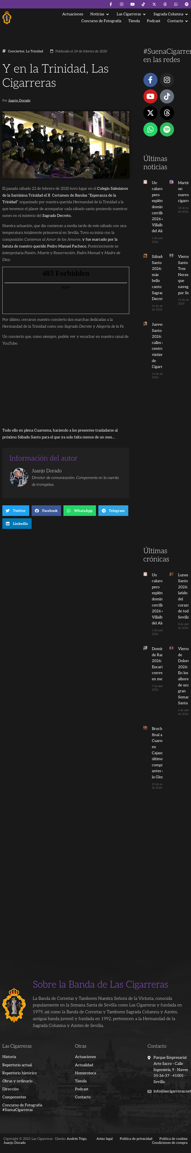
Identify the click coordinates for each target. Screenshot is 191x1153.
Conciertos (16, 51)
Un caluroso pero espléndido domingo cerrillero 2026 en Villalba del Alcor (161, 207)
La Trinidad (34, 51)
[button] (100, 14)
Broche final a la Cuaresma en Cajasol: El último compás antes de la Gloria (160, 753)
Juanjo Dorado (19, 101)
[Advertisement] (164, 472)
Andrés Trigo (77, 1139)
